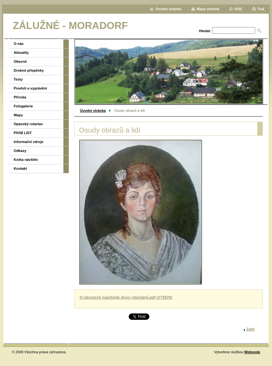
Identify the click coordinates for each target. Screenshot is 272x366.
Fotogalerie (23, 106)
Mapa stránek (208, 9)
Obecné (20, 61)
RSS (238, 9)
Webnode (252, 352)
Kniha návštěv (26, 159)
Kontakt (20, 168)
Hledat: (205, 31)
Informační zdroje (28, 142)
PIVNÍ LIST (23, 133)
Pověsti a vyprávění (30, 88)
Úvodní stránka (93, 110)
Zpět (250, 329)
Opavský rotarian (28, 124)
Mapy (18, 115)
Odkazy (20, 151)
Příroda (20, 97)
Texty (18, 79)
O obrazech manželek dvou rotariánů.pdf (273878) (126, 297)
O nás (19, 44)
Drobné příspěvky (29, 70)
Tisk (260, 9)
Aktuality (21, 52)
